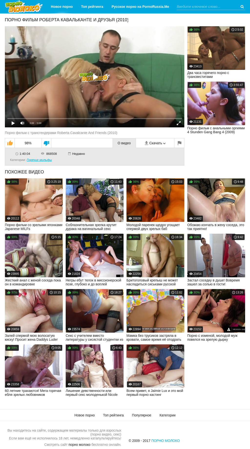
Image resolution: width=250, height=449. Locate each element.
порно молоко (80, 445)
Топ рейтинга (92, 7)
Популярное (141, 415)
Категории (136, 20)
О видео (124, 143)
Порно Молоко (165, 441)
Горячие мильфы (39, 160)
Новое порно (62, 7)
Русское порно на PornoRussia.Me (140, 7)
